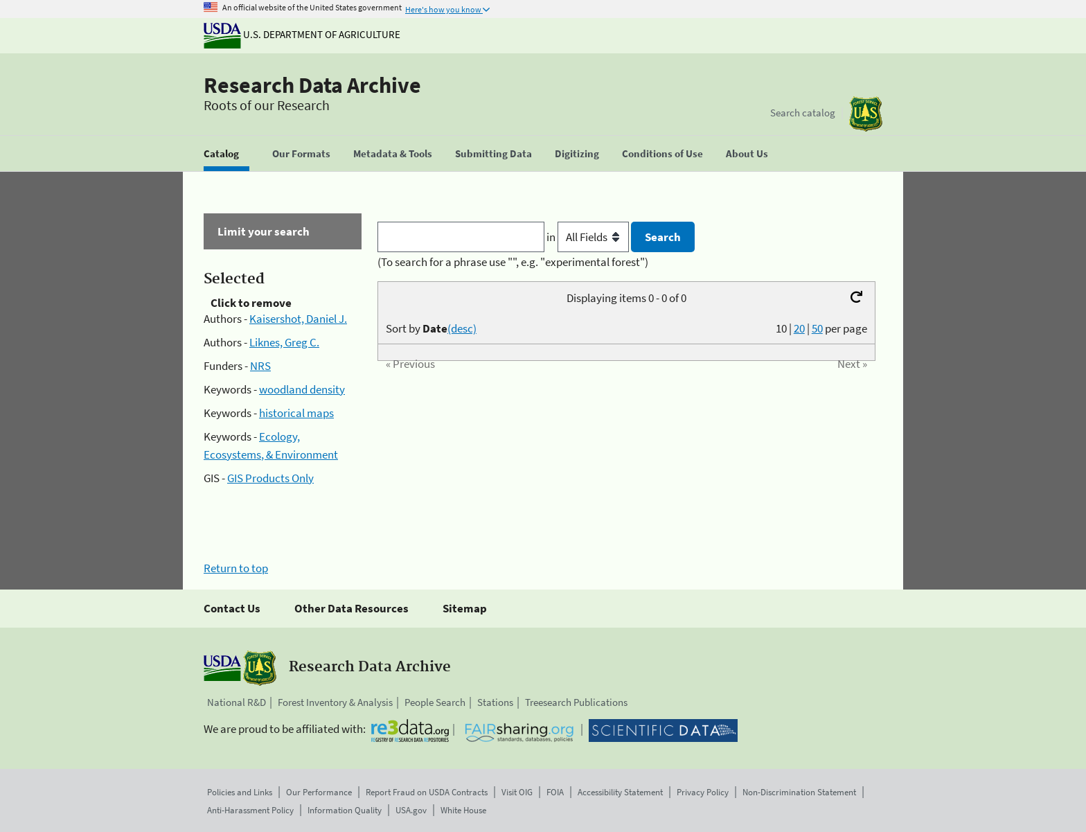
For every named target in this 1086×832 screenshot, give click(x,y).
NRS (260, 365)
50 (817, 328)
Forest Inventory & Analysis (335, 702)
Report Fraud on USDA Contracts (427, 792)
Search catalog (802, 112)
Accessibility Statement (620, 792)
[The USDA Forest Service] (865, 114)
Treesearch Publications (576, 702)
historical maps (296, 413)
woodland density (302, 389)
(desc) (462, 328)
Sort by (431, 328)
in (589, 237)
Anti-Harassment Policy (250, 810)
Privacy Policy (703, 792)
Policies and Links (239, 792)
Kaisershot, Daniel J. (298, 318)
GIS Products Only (270, 478)
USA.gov (411, 810)
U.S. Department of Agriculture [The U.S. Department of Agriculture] (302, 34)
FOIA (555, 792)
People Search (434, 702)
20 (799, 328)
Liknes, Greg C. (284, 342)
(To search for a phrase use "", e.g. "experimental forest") (512, 261)
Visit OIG (517, 792)
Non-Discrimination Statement (799, 792)
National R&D (236, 702)
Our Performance (319, 792)
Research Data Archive (312, 85)
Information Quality (345, 810)
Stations (495, 702)
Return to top (236, 568)
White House (463, 810)
